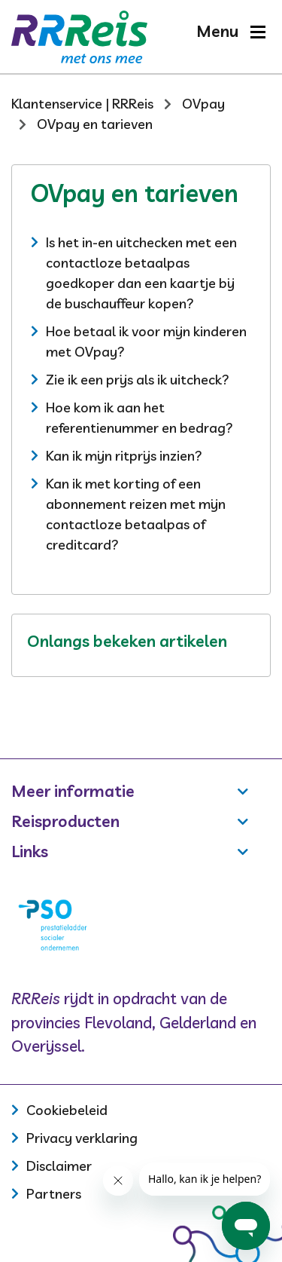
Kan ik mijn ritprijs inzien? (124, 455)
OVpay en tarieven (95, 124)
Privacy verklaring (82, 1138)
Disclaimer (59, 1166)
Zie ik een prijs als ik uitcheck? (137, 379)
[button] (231, 31)
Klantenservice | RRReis (82, 103)
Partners (53, 1193)
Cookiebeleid (67, 1110)
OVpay (203, 103)
